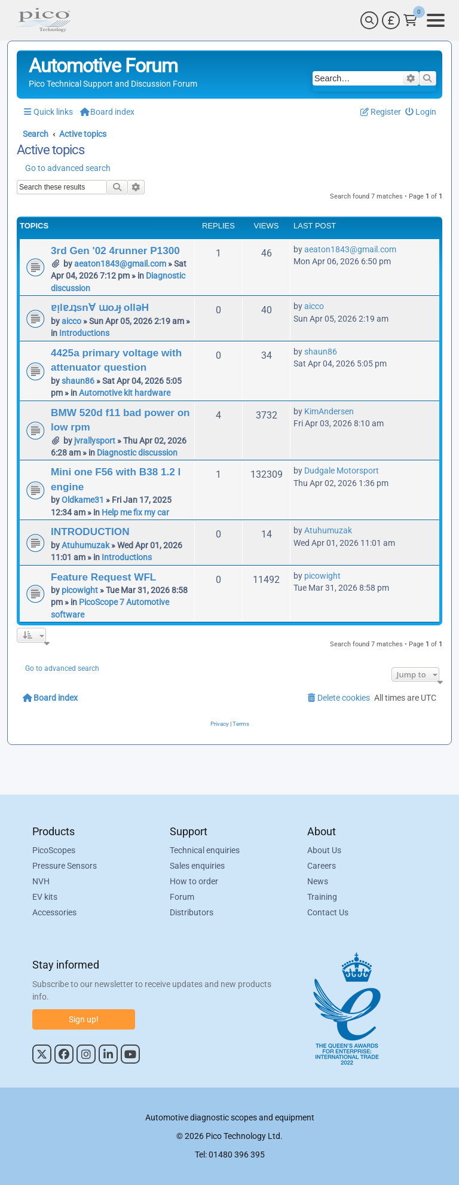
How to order (194, 882)
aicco (71, 321)
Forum (182, 897)
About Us (324, 851)
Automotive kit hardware (124, 393)
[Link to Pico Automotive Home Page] (43, 20)
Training (322, 897)
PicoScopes (53, 851)
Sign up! (84, 1019)
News (317, 882)
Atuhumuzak (85, 545)
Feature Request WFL (103, 577)
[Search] (369, 20)
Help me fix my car (135, 512)
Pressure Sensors (64, 866)
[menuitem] (421, 112)
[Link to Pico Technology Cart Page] (410, 20)
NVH (41, 882)
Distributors (191, 913)
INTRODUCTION (90, 531)
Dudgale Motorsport (341, 470)
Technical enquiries (205, 851)
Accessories (54, 913)
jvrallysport (94, 440)
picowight (80, 590)
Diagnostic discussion (137, 452)
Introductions (84, 333)
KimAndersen (329, 411)
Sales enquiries (197, 866)
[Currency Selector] (391, 20)
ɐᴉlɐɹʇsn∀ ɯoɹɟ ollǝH (100, 307)
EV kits (44, 897)
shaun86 (78, 381)
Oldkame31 (83, 500)
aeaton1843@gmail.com (120, 263)
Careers (321, 866)
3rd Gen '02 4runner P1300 (115, 250)
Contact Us (327, 913)
